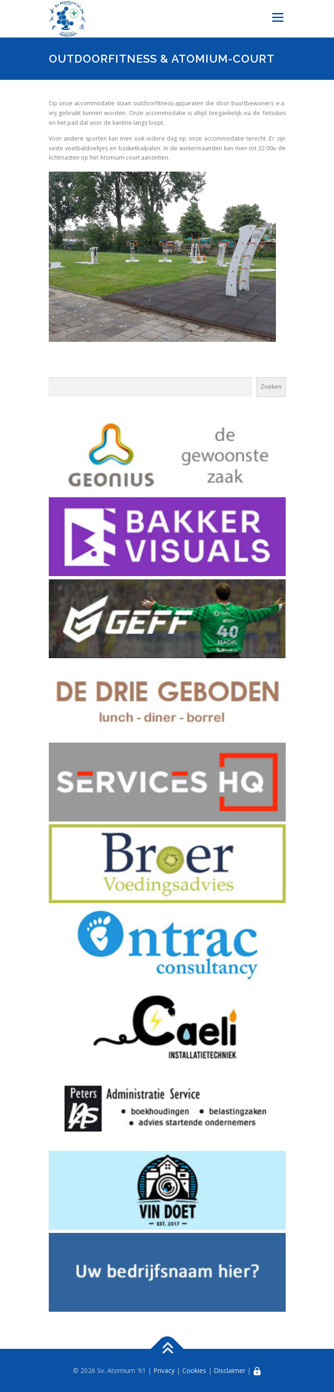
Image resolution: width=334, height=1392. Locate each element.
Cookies (194, 1370)
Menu (277, 17)
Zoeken (271, 387)
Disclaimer (229, 1370)
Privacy (164, 1370)
